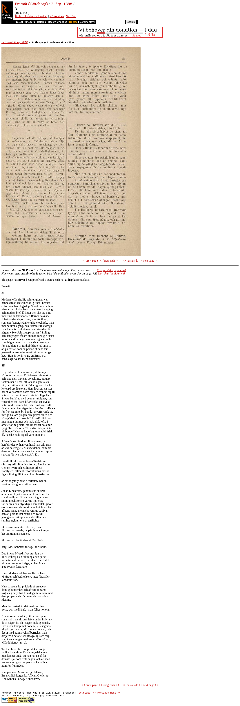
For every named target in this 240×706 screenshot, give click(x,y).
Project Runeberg (24, 22)
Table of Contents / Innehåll (31, 16)
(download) (84, 693)
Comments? (87, 22)
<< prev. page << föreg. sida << (100, 260)
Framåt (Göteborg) (31, 3)
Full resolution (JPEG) (14, 42)
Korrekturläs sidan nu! (111, 273)
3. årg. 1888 (61, 3)
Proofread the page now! (111, 270)
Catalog (41, 22)
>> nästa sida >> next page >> (140, 260)
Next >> (71, 16)
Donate (73, 22)
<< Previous (57, 16)
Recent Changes (57, 22)
